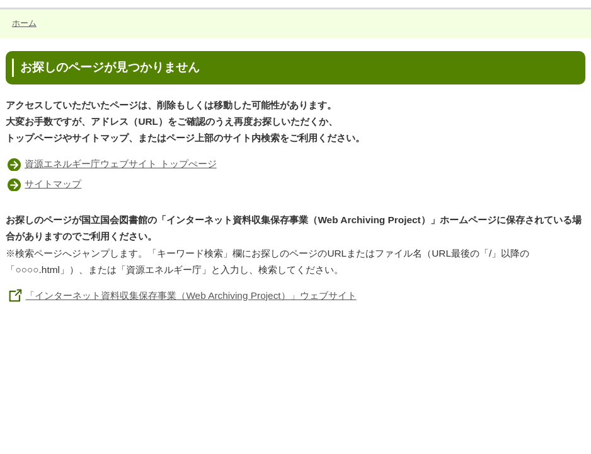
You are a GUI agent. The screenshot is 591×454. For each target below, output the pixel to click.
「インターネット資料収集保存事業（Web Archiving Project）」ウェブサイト (181, 295)
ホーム (24, 23)
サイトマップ (53, 183)
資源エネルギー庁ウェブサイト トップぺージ (120, 163)
